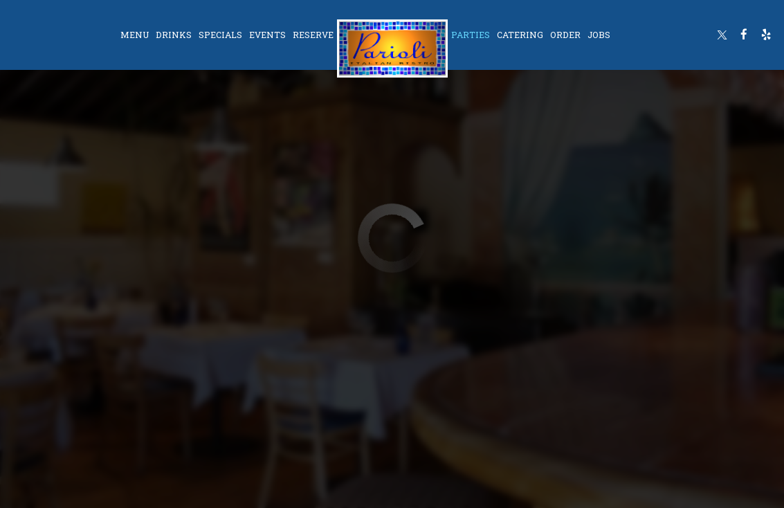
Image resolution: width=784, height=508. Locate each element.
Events (267, 34)
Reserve (313, 34)
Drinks (174, 34)
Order (565, 34)
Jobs (598, 34)
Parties (470, 34)
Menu (134, 34)
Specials (220, 34)
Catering (520, 34)
